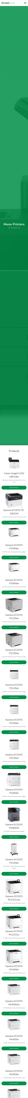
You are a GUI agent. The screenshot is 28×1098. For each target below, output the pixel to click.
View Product (14, 487)
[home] (7, 3)
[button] (25, 3)
